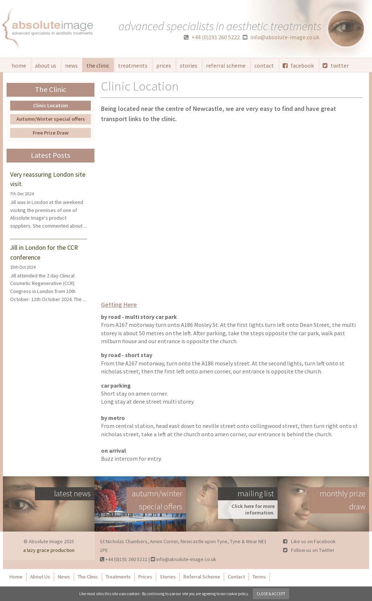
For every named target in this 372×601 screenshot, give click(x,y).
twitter (336, 65)
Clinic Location (50, 105)
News (71, 65)
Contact (264, 65)
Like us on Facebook (309, 541)
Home (19, 65)
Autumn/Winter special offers (50, 119)
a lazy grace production (48, 550)
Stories (188, 65)
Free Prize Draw (51, 132)
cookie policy (237, 593)
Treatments (132, 65)
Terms (259, 576)
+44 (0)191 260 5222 (212, 37)
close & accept (271, 593)
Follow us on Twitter (309, 550)
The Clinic (97, 65)
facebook (298, 65)
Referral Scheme (226, 65)
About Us (45, 65)
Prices (163, 65)
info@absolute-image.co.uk (281, 37)
